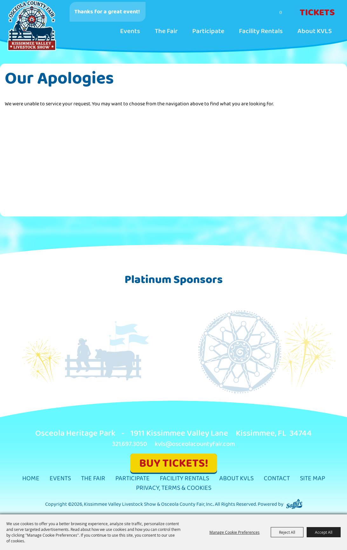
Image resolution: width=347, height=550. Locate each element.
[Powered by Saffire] (294, 504)
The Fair (166, 31)
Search (256, 13)
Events (130, 31)
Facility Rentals (261, 31)
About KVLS (314, 31)
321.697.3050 (129, 444)
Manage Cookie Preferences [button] (234, 532)
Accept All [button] (323, 532)
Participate (208, 31)
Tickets (317, 12)
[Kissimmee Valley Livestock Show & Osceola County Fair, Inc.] (31, 26)
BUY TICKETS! (173, 463)
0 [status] (281, 12)
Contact (277, 478)
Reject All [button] (287, 532)
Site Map (312, 478)
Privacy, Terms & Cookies (173, 488)
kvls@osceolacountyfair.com (195, 444)
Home (30, 478)
